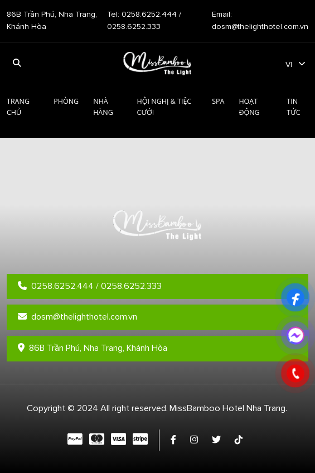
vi (288, 64)
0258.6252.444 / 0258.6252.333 (90, 286)
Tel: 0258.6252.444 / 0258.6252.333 (144, 20)
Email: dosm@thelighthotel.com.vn (260, 20)
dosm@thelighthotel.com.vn (77, 316)
